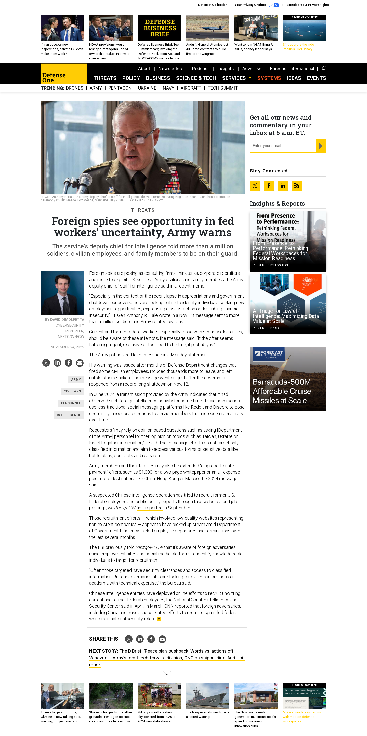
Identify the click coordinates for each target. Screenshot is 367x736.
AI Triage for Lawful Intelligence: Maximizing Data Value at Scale (286, 316)
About (144, 68)
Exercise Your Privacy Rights (307, 5)
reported (183, 606)
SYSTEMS (269, 78)
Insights (225, 68)
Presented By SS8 (266, 328)
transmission (132, 394)
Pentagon (120, 88)
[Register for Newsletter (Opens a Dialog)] (321, 146)
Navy (168, 88)
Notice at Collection (212, 5)
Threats (105, 78)
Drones (74, 88)
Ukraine (147, 88)
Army (96, 88)
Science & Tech (196, 78)
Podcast (200, 68)
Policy (131, 78)
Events (316, 78)
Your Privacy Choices (257, 5)
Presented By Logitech (271, 265)
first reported (150, 507)
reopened (98, 384)
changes (219, 365)
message (204, 315)
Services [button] (234, 78)
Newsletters (171, 68)
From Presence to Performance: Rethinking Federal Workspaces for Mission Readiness (280, 250)
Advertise (252, 68)
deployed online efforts (179, 593)
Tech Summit (223, 88)
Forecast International (292, 68)
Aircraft (191, 88)
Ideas (294, 78)
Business (158, 78)
